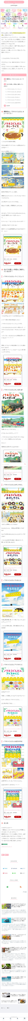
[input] (14, 464)
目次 (13, 75)
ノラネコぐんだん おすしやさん (14, 94)
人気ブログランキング (6, 846)
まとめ (8, 105)
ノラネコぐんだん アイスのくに (14, 99)
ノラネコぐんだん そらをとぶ (13, 97)
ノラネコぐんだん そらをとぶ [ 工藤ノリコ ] (13, 653)
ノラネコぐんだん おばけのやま (14, 102)
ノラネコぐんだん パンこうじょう (14, 89)
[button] (25, 464)
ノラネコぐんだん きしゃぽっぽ (14, 91)
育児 (7, 854)
